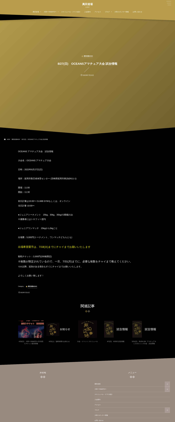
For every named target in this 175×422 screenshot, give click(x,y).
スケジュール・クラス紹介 (104, 394)
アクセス (98, 405)
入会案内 (98, 399)
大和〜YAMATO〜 (101, 389)
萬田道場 (87, 4)
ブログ (97, 410)
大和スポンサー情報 (101, 415)
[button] (169, 3)
